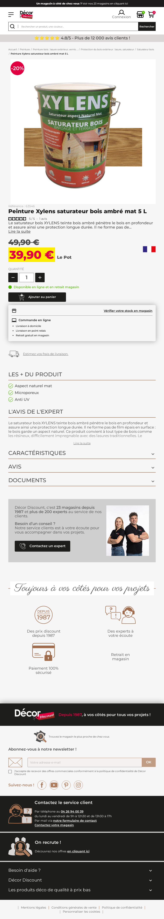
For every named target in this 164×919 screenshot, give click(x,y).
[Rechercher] (82, 26)
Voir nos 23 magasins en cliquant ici (82, 3)
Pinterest (66, 785)
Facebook (41, 785)
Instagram (78, 785)
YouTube (54, 785)
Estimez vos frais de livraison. (45, 354)
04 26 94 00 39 (72, 811)
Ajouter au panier (37, 297)
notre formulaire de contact (75, 821)
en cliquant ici (78, 851)
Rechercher (146, 26)
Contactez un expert (43, 546)
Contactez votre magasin (54, 825)
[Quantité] (26, 277)
